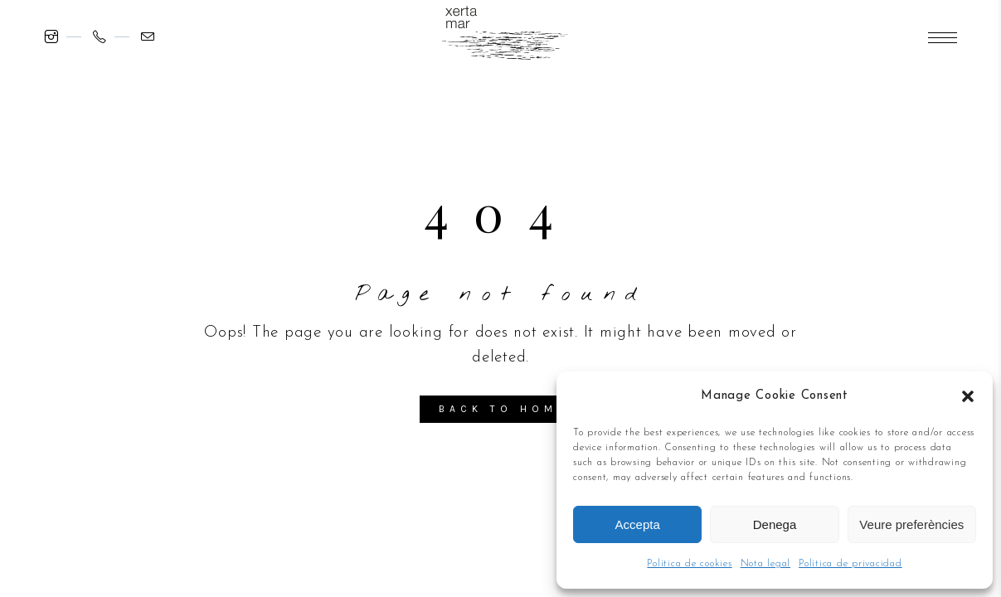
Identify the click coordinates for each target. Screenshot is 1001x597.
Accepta (637, 524)
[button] (968, 396)
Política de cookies (689, 564)
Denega (775, 524)
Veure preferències (911, 524)
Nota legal (766, 564)
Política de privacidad (850, 564)
